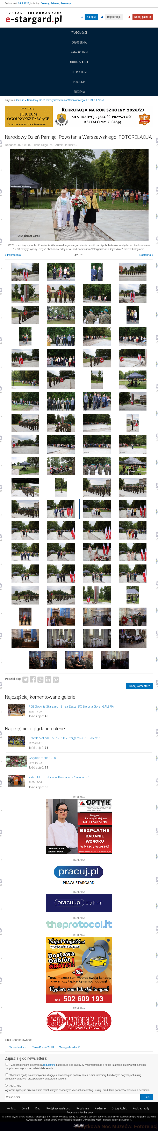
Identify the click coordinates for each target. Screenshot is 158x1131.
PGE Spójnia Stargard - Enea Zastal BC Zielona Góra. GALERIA (71, 706)
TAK (9, 1085)
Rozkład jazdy (141, 1108)
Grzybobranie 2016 (42, 758)
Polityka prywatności (58, 1108)
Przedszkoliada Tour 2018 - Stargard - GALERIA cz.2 (64, 738)
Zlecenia (79, 91)
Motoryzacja (79, 62)
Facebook (33, 679)
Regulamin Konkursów (80, 1112)
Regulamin (83, 1108)
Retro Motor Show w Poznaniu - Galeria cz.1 (59, 777)
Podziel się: (13, 678)
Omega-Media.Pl (69, 1047)
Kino (38, 1108)
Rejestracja (114, 17)
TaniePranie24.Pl (43, 1047)
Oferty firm (79, 72)
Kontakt (11, 1108)
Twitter (25, 679)
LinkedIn (48, 679)
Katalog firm (79, 52)
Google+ (40, 679)
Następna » (146, 254)
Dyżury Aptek (119, 1108)
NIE (17, 1085)
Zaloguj (91, 17)
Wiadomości (79, 32)
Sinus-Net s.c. (18, 1047)
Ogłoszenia (79, 42)
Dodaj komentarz (139, 686)
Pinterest (55, 679)
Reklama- (100, 1108)
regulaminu (49, 1064)
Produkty (79, 82)
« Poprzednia (13, 254)
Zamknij (79, 1125)
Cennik (25, 1108)
